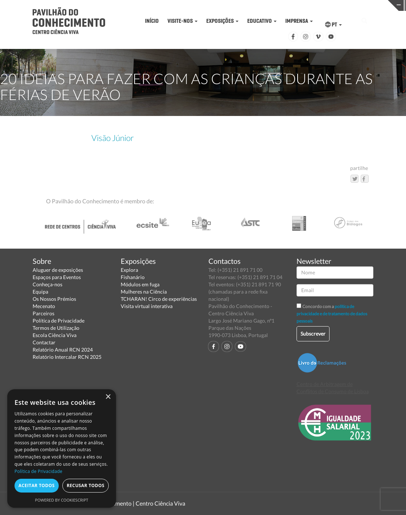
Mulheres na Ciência (144, 291)
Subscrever (313, 334)
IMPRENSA (299, 21)
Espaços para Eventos (57, 277)
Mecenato (44, 306)
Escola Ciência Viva (54, 335)
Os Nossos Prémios (54, 299)
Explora (129, 270)
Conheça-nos (47, 284)
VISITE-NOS (182, 21)
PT (333, 24)
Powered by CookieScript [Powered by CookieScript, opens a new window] (61, 500)
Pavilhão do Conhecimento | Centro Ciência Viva (124, 503)
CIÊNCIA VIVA (277, 5)
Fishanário (133, 277)
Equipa (40, 291)
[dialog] (61, 448)
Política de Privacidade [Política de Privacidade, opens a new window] (38, 471)
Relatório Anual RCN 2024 (63, 349)
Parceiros (43, 313)
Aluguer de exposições (58, 270)
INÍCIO (152, 21)
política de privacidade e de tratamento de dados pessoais (332, 314)
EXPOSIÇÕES (222, 21)
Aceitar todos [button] (36, 485)
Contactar (44, 342)
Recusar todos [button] (85, 485)
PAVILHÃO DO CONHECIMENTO (188, 5)
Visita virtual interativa (147, 306)
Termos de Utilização (56, 328)
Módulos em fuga (140, 284)
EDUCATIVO (262, 21)
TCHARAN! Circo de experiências (159, 299)
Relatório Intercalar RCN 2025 (67, 357)
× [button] (108, 397)
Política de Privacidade (58, 320)
